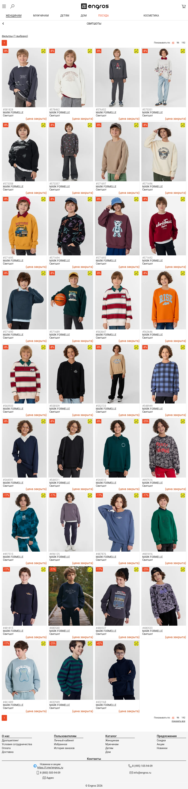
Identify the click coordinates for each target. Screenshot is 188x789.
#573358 (8, 183)
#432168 (101, 702)
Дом (108, 752)
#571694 (54, 257)
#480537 (101, 628)
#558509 (54, 405)
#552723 (101, 405)
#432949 (54, 702)
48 (173, 42)
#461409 (8, 702)
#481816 (147, 554)
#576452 (101, 109)
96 (178, 42)
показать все (178, 721)
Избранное (60, 744)
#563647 (101, 331)
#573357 (54, 183)
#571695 (8, 257)
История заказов (64, 748)
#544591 (8, 479)
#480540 (54, 628)
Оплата (6, 748)
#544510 (101, 479)
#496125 (54, 554)
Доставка (7, 752)
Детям (109, 748)
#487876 (101, 554)
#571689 (54, 331)
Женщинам (112, 740)
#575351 (147, 109)
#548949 (147, 405)
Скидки (161, 740)
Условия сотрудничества (17, 744)
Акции (160, 744)
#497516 (147, 479)
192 (183, 42)
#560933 (8, 405)
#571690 (8, 331)
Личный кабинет (64, 740)
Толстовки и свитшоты (94, 23)
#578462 (54, 109)
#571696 (147, 183)
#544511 (54, 479)
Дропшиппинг (10, 740)
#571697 (101, 183)
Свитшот (8, 115)
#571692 (147, 257)
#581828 (8, 109)
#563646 (147, 331)
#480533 (147, 628)
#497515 (8, 554)
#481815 (8, 628)
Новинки (162, 748)
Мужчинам (111, 744)
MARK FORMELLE (13, 112)
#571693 (101, 257)
